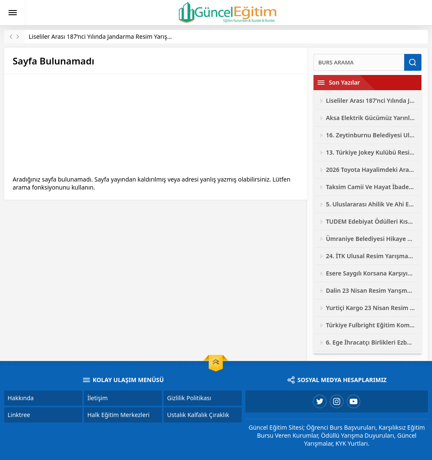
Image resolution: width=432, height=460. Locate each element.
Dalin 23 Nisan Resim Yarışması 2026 (370, 290)
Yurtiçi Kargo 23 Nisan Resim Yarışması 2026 (370, 308)
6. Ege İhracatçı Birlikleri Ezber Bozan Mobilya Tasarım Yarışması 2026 (370, 342)
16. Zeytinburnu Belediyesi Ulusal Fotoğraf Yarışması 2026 (370, 135)
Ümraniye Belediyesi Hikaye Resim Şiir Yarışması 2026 (370, 239)
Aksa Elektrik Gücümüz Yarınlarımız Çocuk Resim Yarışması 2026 (370, 118)
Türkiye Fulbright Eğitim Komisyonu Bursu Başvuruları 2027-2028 (370, 325)
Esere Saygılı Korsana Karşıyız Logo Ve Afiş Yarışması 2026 (370, 273)
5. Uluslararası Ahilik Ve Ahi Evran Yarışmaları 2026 (370, 204)
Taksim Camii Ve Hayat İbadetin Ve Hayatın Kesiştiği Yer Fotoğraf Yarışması (370, 187)
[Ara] (358, 62)
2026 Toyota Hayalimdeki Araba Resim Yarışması (370, 170)
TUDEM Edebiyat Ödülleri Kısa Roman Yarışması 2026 (370, 221)
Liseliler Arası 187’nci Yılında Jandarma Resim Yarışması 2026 (112, 36)
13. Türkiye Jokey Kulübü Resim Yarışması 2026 (370, 152)
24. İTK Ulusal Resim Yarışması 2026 (370, 256)
